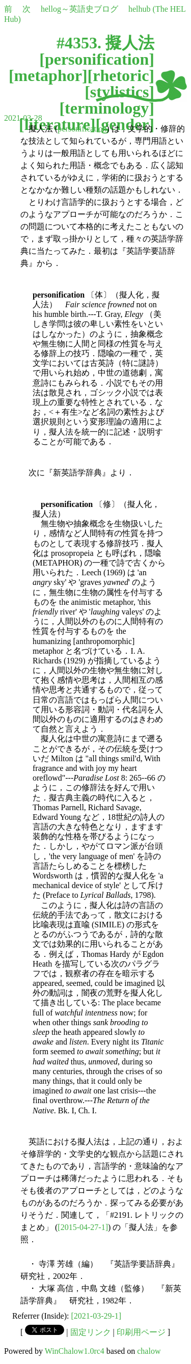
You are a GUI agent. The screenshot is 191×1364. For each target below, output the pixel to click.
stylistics (119, 92)
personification (97, 59)
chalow (148, 1351)
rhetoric (121, 75)
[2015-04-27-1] (83, 1227)
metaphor (48, 75)
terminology (107, 108)
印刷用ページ (141, 1332)
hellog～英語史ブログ (79, 9)
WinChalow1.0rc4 (74, 1351)
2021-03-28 (23, 118)
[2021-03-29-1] (96, 1316)
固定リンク (90, 1332)
